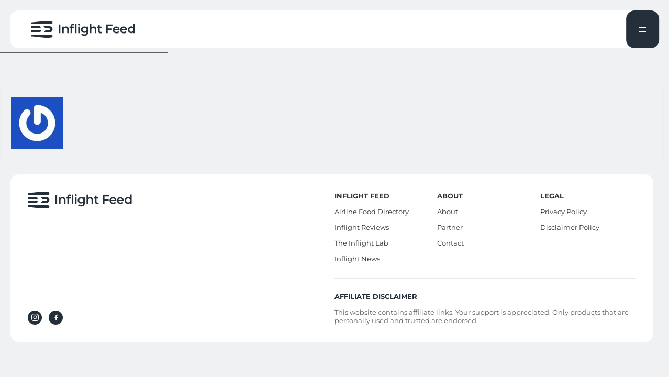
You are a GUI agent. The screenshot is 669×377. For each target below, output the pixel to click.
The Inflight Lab (361, 243)
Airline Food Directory (371, 211)
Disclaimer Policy (569, 227)
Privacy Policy (563, 211)
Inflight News (357, 258)
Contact (450, 243)
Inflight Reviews (361, 227)
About (447, 211)
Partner (450, 227)
